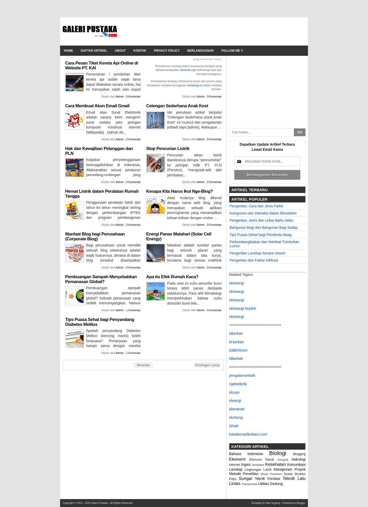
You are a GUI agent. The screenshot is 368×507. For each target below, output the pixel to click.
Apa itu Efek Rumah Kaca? (172, 276)
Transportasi (249, 484)
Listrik (268, 469)
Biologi (281, 453)
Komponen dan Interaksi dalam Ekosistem (262, 213)
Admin (120, 96)
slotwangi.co (195, 85)
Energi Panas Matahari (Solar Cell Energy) (178, 236)
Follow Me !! (232, 50)
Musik (265, 474)
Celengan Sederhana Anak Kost (177, 105)
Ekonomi (239, 459)
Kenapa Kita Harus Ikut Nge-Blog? (179, 191)
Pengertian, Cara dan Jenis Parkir (256, 206)
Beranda (143, 365)
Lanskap (237, 469)
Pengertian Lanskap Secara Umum (257, 253)
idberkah (236, 333)
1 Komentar (133, 310)
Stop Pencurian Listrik (167, 148)
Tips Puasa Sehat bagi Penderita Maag (260, 235)
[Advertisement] (212, 31)
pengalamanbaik (242, 375)
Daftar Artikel (94, 50)
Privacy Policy (166, 50)
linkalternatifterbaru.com (248, 434)
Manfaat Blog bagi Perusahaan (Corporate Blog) (95, 236)
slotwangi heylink (242, 308)
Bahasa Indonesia (249, 454)
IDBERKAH (238, 350)
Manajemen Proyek (290, 469)
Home (68, 50)
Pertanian (277, 474)
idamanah (237, 409)
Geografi (284, 459)
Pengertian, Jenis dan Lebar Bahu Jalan (261, 220)
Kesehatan (276, 464)
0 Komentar (133, 96)
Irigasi (246, 464)
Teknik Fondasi (269, 479)
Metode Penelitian (244, 474)
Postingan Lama (207, 365)
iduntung (236, 417)
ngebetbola (238, 384)
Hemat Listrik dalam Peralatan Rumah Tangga (102, 194)
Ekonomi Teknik (263, 459)
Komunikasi (296, 464)
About (120, 50)
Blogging (299, 454)
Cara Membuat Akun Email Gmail (97, 105)
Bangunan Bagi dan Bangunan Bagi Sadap (263, 227)
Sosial (289, 474)
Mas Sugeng (273, 503)
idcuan (234, 392)
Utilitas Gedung (270, 484)
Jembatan (258, 464)
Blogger (301, 503)
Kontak (139, 50)
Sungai (247, 478)
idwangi (235, 400)
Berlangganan (200, 50)
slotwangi (236, 283)
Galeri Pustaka (100, 503)
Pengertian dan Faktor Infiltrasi (253, 260)
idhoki (233, 426)
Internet (235, 465)
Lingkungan (254, 469)
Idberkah (236, 359)
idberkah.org (187, 69)
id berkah (236, 342)
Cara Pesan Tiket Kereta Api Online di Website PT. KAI (101, 65)
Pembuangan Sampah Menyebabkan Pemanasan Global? (101, 279)
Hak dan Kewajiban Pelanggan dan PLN (99, 151)
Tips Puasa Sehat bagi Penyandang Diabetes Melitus (99, 322)
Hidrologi (299, 459)
